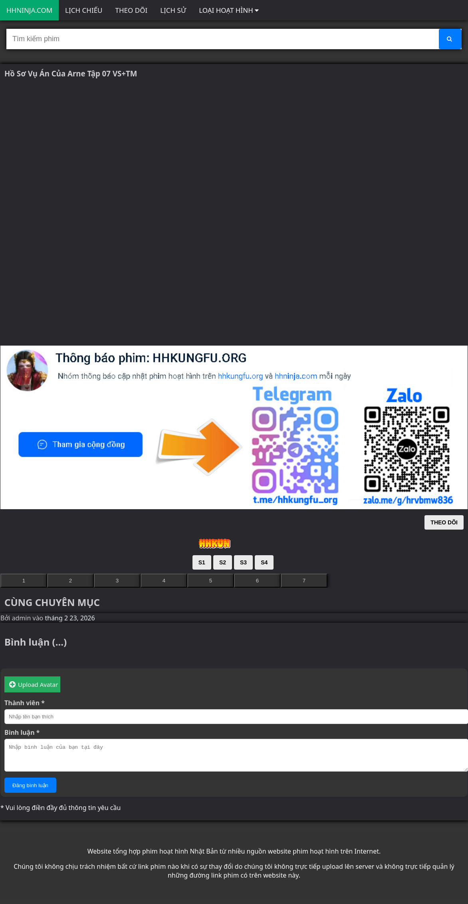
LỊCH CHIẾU (83, 10)
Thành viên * (24, 702)
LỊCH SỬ (173, 10)
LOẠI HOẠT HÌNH (229, 10)
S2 (222, 562)
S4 (264, 562)
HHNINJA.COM (29, 10)
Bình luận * (22, 732)
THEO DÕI (131, 10)
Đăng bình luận (30, 790)
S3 (243, 562)
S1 (201, 562)
